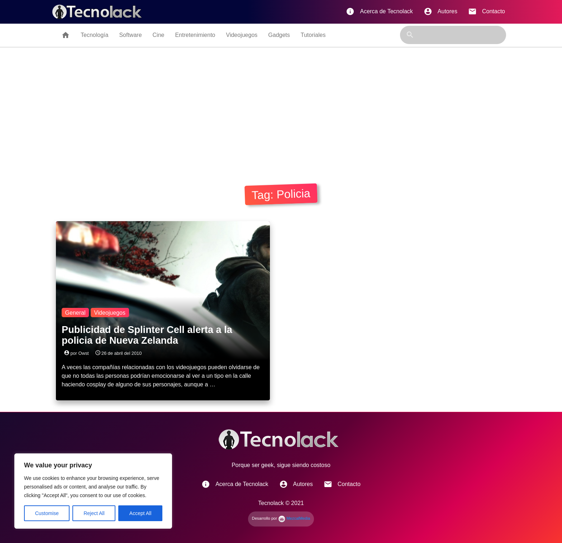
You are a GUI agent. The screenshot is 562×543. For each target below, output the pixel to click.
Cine (159, 35)
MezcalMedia (294, 518)
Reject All (94, 513)
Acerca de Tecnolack (379, 11)
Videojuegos (242, 35)
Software (130, 35)
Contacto (486, 11)
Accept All (140, 513)
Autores (440, 11)
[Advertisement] (281, 113)
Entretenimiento (195, 35)
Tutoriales (313, 35)
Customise (47, 513)
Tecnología (94, 35)
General (75, 312)
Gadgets (279, 35)
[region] (93, 491)
